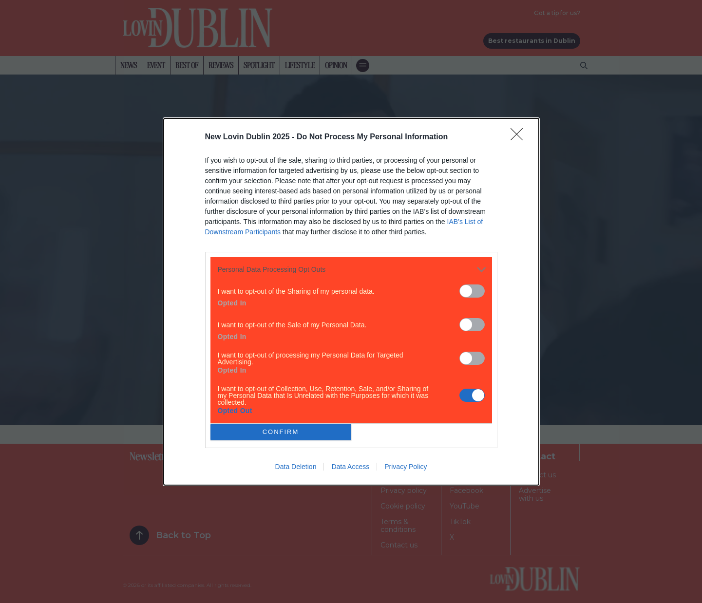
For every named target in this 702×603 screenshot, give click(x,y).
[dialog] (351, 301)
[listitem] (351, 269)
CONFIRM (281, 431)
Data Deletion (296, 467)
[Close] (520, 137)
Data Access (350, 467)
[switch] (472, 291)
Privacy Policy (405, 467)
